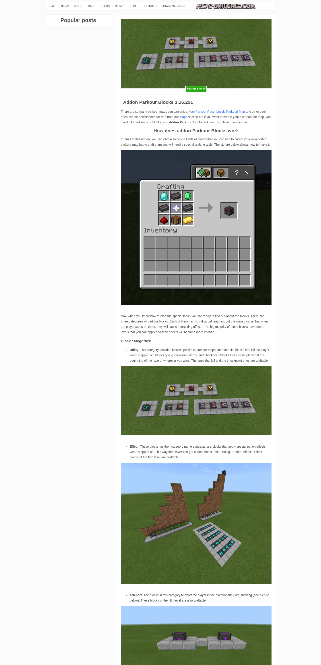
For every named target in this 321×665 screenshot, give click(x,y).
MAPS (91, 6)
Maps (183, 117)
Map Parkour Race (202, 111)
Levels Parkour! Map (230, 111)
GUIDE (132, 6)
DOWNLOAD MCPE (174, 6)
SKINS (119, 6)
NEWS (65, 6)
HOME (52, 6)
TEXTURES (149, 6)
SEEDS (105, 6)
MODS (78, 6)
